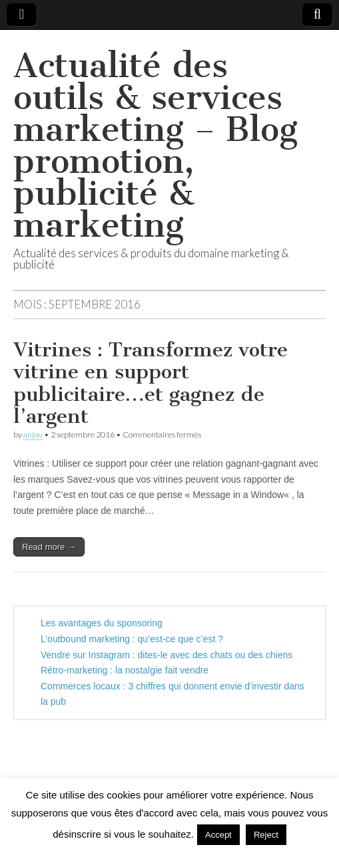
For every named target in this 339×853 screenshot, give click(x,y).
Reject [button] (266, 835)
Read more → (49, 547)
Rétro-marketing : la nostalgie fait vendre (124, 670)
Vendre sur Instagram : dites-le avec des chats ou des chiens (166, 655)
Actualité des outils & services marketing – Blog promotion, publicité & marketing (155, 145)
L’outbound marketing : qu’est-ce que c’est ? (132, 639)
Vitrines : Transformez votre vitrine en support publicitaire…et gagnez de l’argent (150, 383)
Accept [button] (218, 835)
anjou (33, 434)
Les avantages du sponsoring (102, 623)
